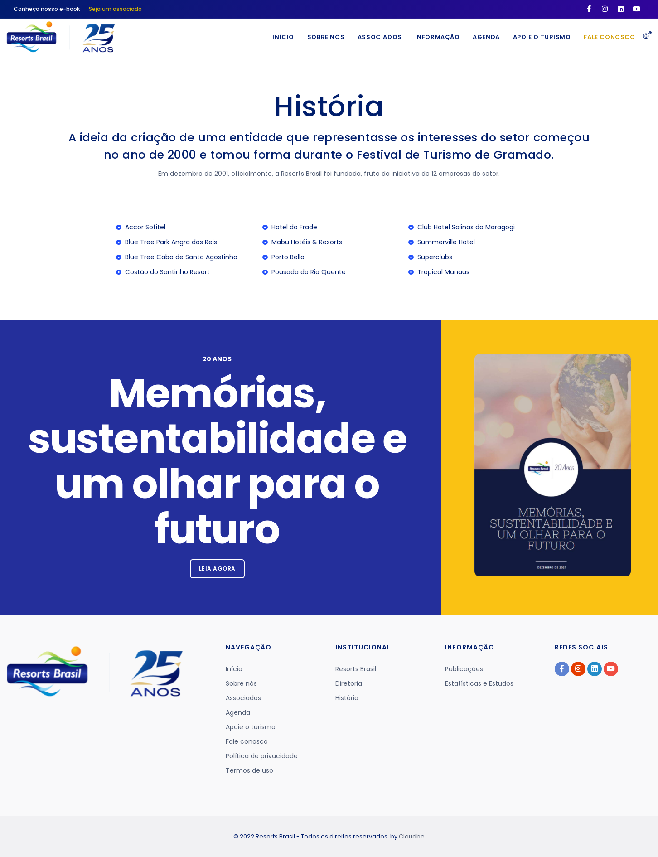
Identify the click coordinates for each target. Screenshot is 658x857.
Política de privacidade (262, 755)
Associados (377, 37)
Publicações (464, 668)
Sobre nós (322, 37)
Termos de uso (249, 770)
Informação (435, 37)
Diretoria (348, 683)
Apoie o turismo (541, 37)
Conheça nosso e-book (47, 9)
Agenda (484, 37)
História (346, 697)
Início (279, 37)
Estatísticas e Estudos (479, 683)
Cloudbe (412, 836)
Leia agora (217, 568)
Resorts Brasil (355, 668)
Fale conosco (609, 37)
